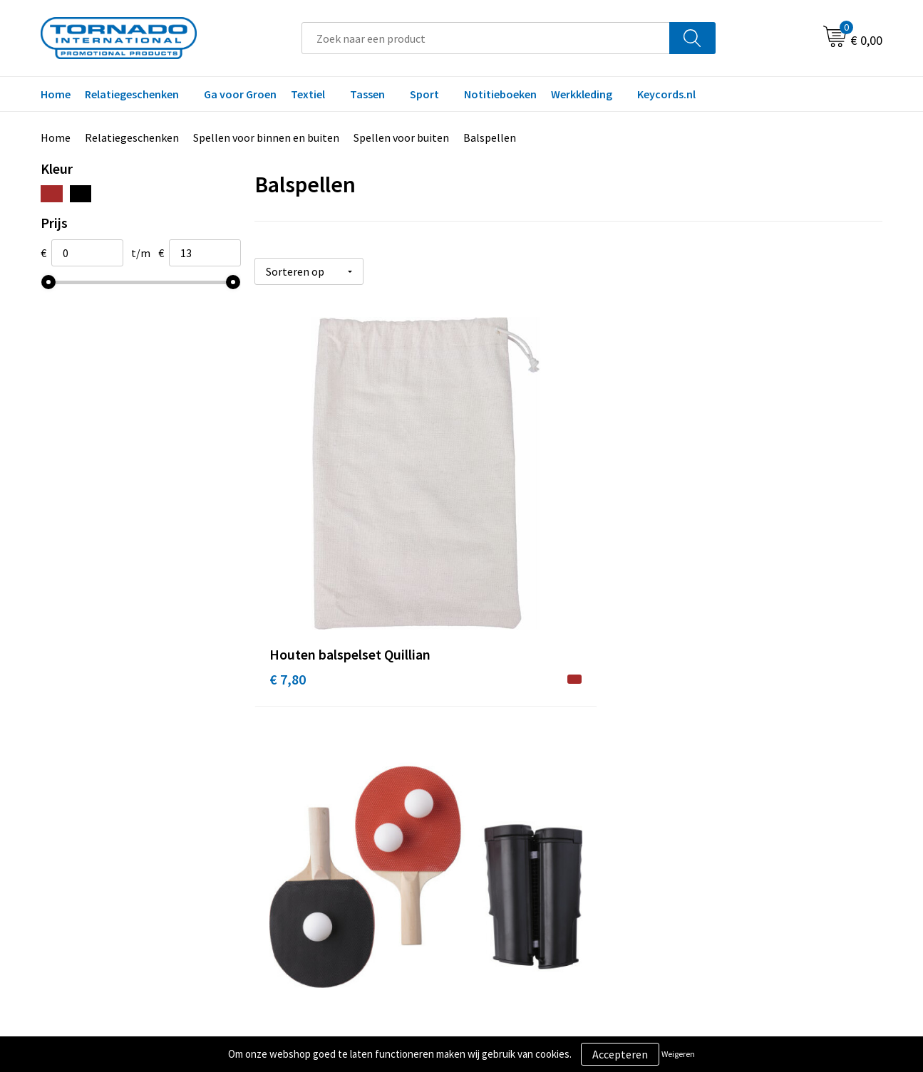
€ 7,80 (287, 544)
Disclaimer (714, 817)
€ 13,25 (500, 544)
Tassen (367, 94)
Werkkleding (581, 94)
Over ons (292, 773)
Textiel (308, 94)
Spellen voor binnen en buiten (266, 137)
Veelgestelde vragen (320, 796)
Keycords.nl (666, 94)
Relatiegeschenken (132, 94)
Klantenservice (515, 796)
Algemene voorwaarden (745, 773)
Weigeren (678, 1053)
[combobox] (485, 38)
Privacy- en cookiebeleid (746, 796)
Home (56, 94)
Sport (424, 94)
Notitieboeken (500, 94)
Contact (499, 773)
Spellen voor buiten (401, 137)
